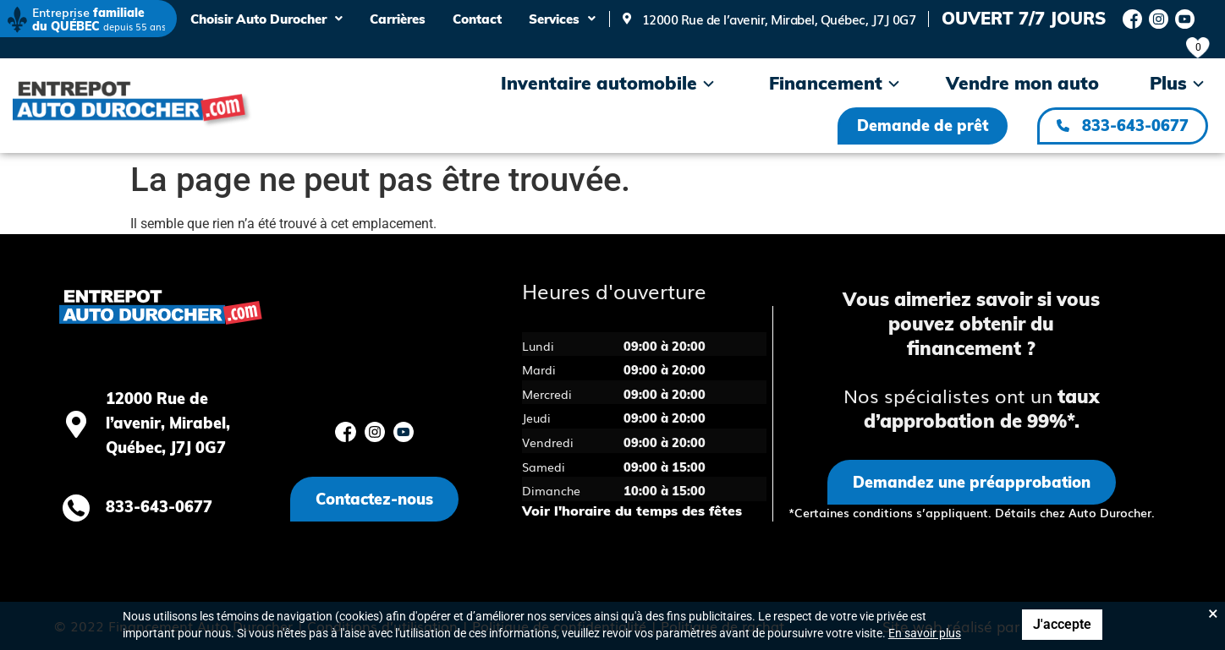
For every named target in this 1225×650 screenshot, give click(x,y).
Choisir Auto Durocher (266, 19)
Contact (477, 19)
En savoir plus (924, 633)
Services (562, 19)
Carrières (398, 19)
